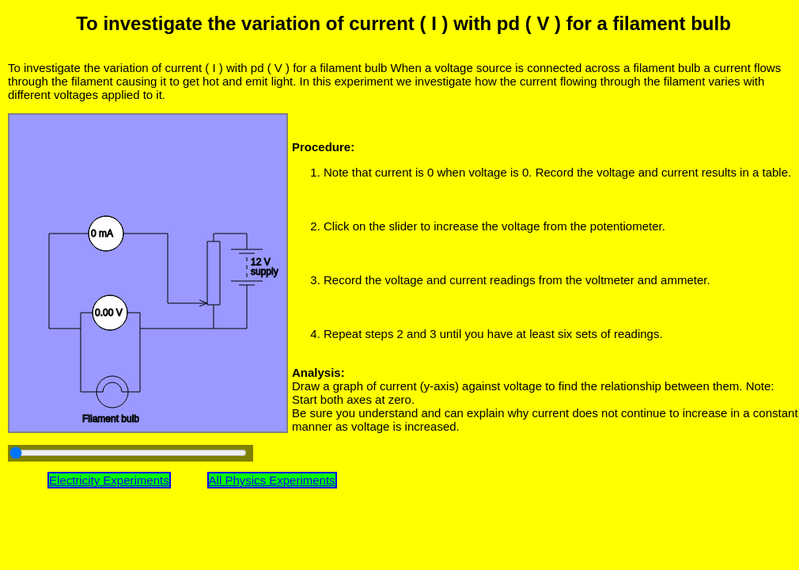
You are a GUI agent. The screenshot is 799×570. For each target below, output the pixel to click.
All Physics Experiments (272, 480)
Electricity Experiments (109, 480)
